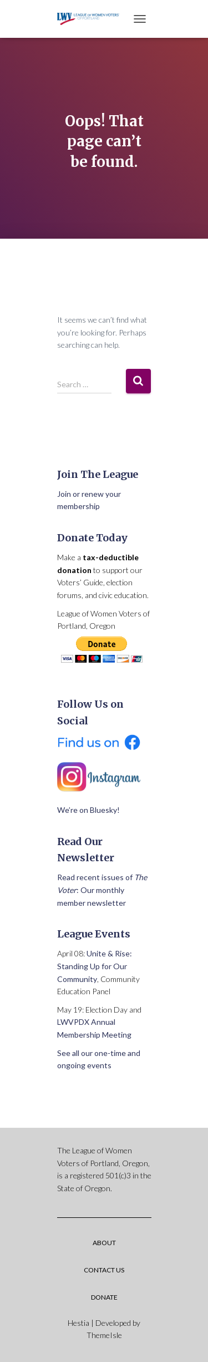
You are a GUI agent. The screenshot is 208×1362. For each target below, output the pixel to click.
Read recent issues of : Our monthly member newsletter (102, 889)
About (104, 1242)
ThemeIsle (104, 1335)
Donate (104, 1297)
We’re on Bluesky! (88, 810)
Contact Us (104, 1270)
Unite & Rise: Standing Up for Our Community (94, 966)
